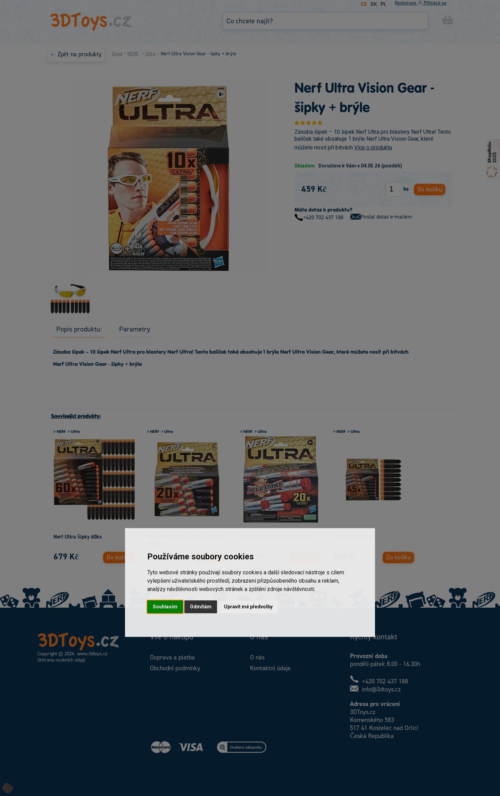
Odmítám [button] (200, 606)
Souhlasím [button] (165, 606)
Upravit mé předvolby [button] (248, 606)
